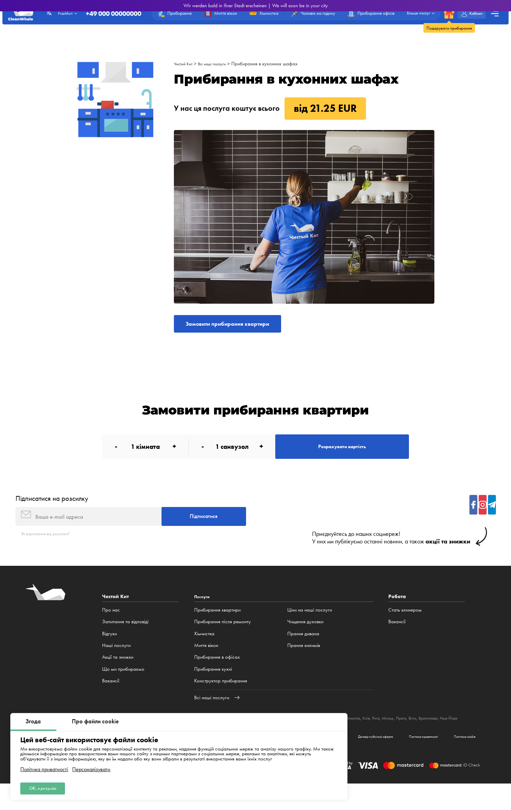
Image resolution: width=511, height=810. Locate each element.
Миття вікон (206, 663)
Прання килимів (303, 663)
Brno (465, 736)
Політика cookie (458, 761)
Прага (451, 736)
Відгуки (109, 651)
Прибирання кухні (213, 686)
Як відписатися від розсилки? (51, 551)
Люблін (374, 736)
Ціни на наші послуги (309, 627)
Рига (420, 736)
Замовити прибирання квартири (244, 326)
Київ (409, 736)
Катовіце (356, 736)
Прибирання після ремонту (222, 639)
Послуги (204, 614)
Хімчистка (204, 651)
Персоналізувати (91, 766)
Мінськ (435, 736)
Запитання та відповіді (125, 639)
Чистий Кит (185, 64)
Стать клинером (405, 627)
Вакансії (110, 698)
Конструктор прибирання (220, 698)
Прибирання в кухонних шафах (276, 64)
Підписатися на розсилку (51, 510)
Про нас (111, 627)
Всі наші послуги (219, 64)
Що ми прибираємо (123, 686)
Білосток (394, 736)
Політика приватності (44, 766)
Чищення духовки (305, 639)
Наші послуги (116, 663)
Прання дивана (303, 651)
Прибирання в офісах (217, 674)
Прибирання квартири (217, 627)
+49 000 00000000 (95, 16)
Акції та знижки (117, 674)
